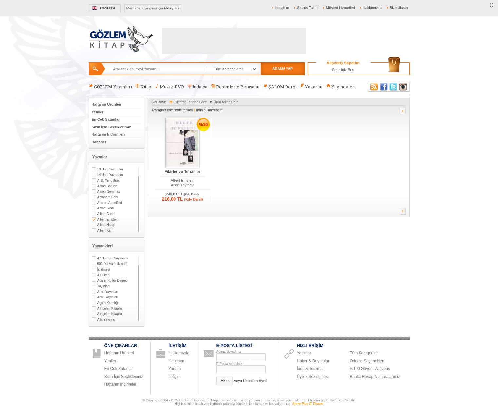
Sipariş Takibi (307, 7)
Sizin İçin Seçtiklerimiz (111, 127)
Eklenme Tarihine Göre (190, 102)
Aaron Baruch (107, 186)
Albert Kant (105, 230)
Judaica (197, 87)
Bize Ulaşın (399, 7)
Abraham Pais (107, 197)
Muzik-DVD (169, 86)
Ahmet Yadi (105, 208)
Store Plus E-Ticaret (307, 404)
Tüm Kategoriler (364, 353)
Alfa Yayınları (107, 319)
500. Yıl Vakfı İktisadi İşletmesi (112, 266)
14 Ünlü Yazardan (110, 175)
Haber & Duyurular (313, 361)
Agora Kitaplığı (108, 303)
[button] (224, 380)
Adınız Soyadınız (228, 351)
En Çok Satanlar (106, 119)
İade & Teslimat (310, 368)
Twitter (393, 87)
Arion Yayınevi (182, 185)
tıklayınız (171, 8)
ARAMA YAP (282, 69)
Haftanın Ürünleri (106, 104)
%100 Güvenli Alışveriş (370, 368)
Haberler (99, 142)
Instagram (403, 87)
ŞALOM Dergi (280, 86)
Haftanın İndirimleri (108, 134)
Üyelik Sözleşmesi (313, 376)
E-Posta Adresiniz (229, 363)
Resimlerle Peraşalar (235, 86)
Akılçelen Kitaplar (109, 308)
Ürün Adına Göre (226, 102)
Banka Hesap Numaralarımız (375, 376)
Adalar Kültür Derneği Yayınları (113, 283)
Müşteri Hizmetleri (340, 7)
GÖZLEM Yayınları (110, 86)
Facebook (384, 87)
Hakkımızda (372, 7)
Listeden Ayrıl (255, 380)
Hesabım (282, 7)
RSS (373, 87)
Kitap (143, 86)
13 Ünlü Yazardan (110, 169)
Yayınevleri (341, 86)
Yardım (175, 368)
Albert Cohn (106, 214)
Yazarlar (311, 86)
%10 (203, 124)
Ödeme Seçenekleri (367, 361)
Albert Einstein (107, 219)
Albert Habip (106, 225)
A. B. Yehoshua (108, 180)
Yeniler (98, 112)
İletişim (175, 376)
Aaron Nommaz (108, 191)
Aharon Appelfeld (109, 202)
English (105, 8)
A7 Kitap (103, 275)
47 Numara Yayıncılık (112, 258)
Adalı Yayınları (107, 291)
